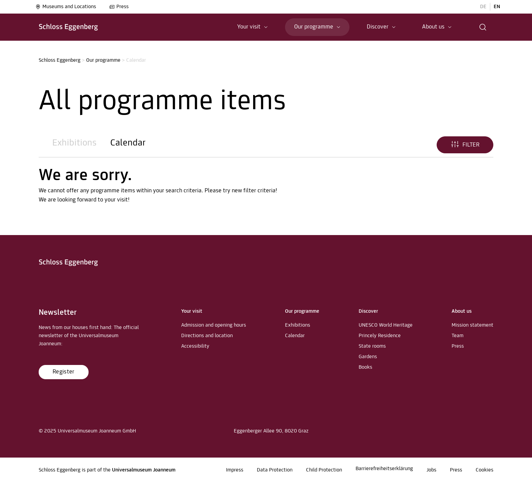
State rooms (372, 346)
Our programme (103, 60)
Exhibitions (74, 143)
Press (119, 6)
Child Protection (324, 470)
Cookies (484, 470)
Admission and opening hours (213, 325)
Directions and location (207, 336)
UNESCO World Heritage (386, 325)
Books (365, 367)
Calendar (128, 143)
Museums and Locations (65, 6)
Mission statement (472, 325)
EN (497, 6)
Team (457, 336)
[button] (483, 27)
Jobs (431, 470)
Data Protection (274, 470)
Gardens (368, 357)
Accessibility (195, 346)
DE (483, 6)
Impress (234, 470)
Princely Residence (380, 336)
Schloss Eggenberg (59, 60)
